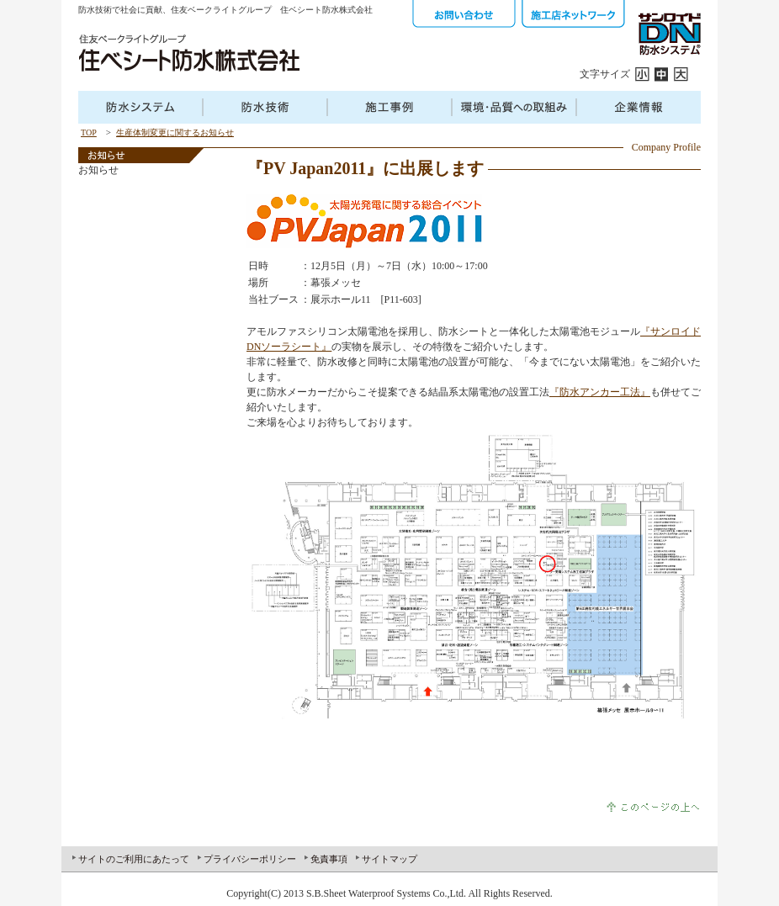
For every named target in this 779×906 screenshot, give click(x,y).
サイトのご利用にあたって (133, 859)
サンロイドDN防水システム (669, 34)
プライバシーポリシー (250, 859)
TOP (89, 132)
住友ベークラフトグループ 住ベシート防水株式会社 (188, 53)
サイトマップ (389, 859)
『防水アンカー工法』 (599, 392)
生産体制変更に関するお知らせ (175, 132)
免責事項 (328, 859)
